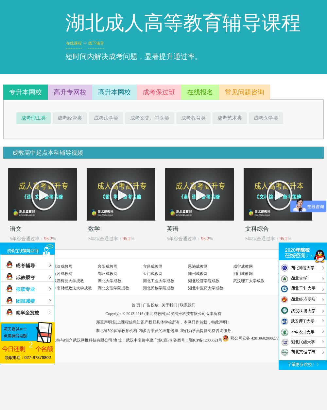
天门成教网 (153, 273)
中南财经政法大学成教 (72, 288)
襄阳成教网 (107, 266)
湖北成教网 (155, 313)
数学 (94, 228)
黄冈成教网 (62, 273)
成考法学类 (106, 118)
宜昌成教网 (153, 266)
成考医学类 (266, 118)
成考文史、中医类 (149, 118)
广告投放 (151, 305)
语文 (16, 228)
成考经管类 (70, 118)
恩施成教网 (198, 266)
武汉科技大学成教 (68, 281)
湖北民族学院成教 (158, 288)
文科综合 (257, 228)
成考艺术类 (229, 118)
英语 (173, 228)
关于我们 (169, 305)
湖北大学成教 (109, 281)
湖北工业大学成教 (158, 281)
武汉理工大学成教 (249, 281)
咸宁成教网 (243, 266)
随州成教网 (198, 273)
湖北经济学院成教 (203, 281)
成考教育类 (193, 118)
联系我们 (188, 305)
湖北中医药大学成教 (205, 288)
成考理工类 (33, 118)
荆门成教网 (243, 273)
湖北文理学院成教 (113, 288)
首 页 (135, 305)
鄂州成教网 (107, 273)
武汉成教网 (62, 266)
